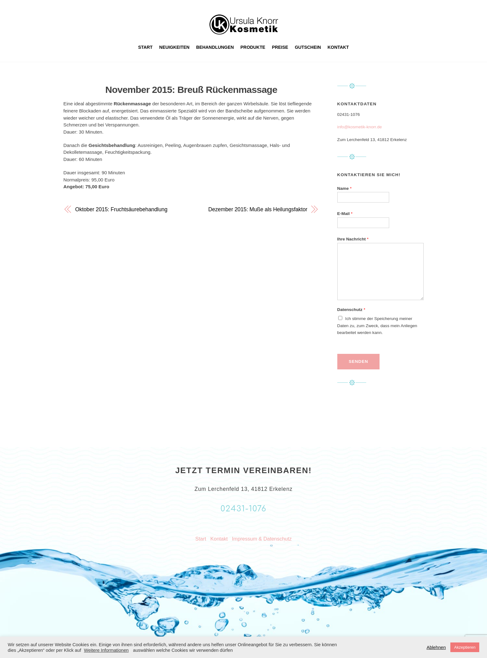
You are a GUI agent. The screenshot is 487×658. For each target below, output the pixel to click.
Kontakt (338, 47)
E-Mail (345, 213)
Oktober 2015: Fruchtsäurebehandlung (121, 209)
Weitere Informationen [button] (106, 650)
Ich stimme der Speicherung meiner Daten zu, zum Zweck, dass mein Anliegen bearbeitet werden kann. (377, 325)
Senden (358, 361)
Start (145, 47)
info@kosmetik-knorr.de (359, 127)
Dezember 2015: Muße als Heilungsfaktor (257, 209)
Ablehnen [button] (436, 647)
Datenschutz (351, 309)
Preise (280, 47)
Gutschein (308, 47)
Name (344, 188)
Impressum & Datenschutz (262, 538)
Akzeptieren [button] (465, 647)
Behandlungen (215, 47)
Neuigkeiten (174, 47)
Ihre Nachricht (353, 239)
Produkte (252, 47)
